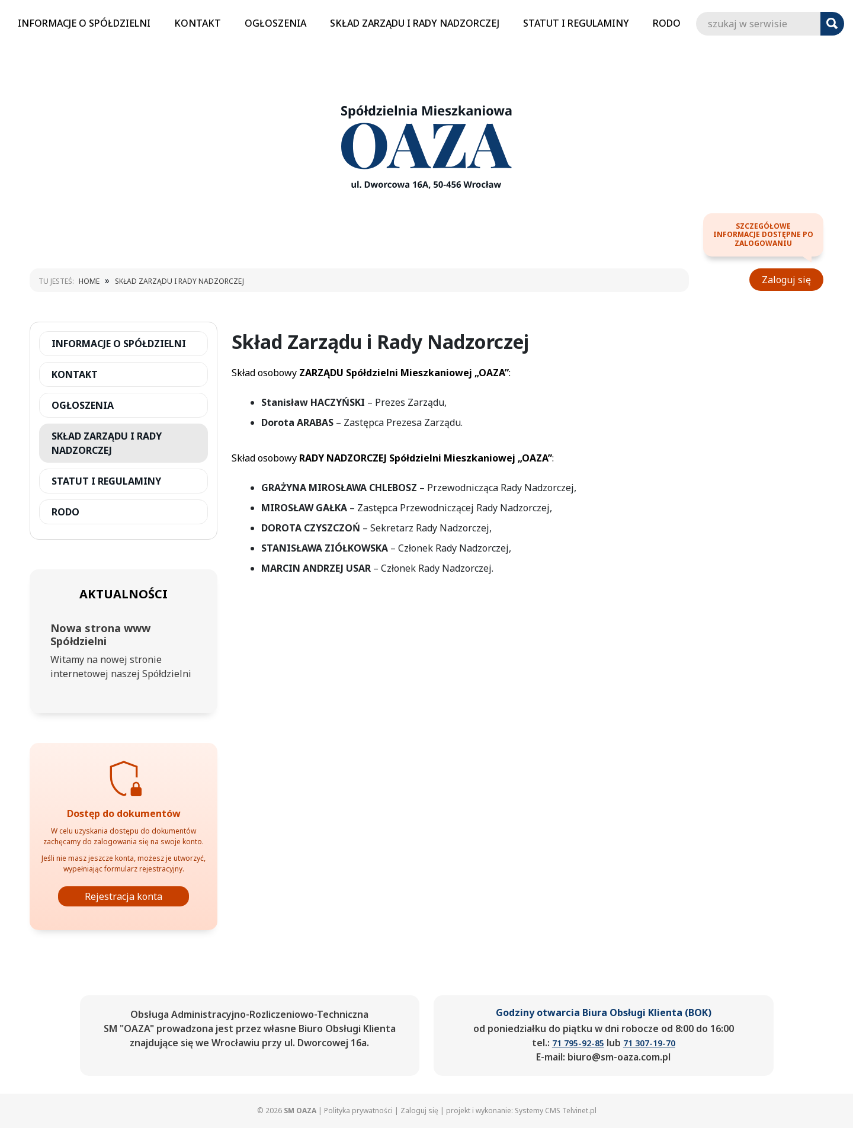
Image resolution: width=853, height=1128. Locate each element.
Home (89, 281)
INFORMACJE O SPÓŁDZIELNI (84, 23)
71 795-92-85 (578, 1043)
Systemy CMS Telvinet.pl (556, 1110)
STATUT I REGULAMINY (576, 23)
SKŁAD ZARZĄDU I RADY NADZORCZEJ (414, 23)
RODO (667, 23)
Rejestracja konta (123, 896)
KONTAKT (197, 23)
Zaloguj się (786, 279)
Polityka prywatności (358, 1110)
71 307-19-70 (649, 1043)
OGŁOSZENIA (275, 23)
